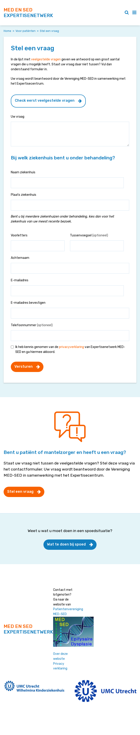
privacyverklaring (71, 347)
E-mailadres (19, 280)
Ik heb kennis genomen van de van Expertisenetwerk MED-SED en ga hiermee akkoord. (70, 349)
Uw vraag (17, 117)
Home (7, 31)
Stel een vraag (20, 491)
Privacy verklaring (60, 666)
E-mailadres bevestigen (28, 303)
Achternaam (20, 258)
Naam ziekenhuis (23, 172)
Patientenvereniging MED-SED (68, 611)
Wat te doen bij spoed (66, 544)
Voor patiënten (26, 31)
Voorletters (19, 235)
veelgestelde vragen (46, 59)
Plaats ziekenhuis (23, 195)
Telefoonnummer (32, 325)
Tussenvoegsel (89, 235)
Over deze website (60, 656)
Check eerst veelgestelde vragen (45, 100)
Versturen (23, 366)
